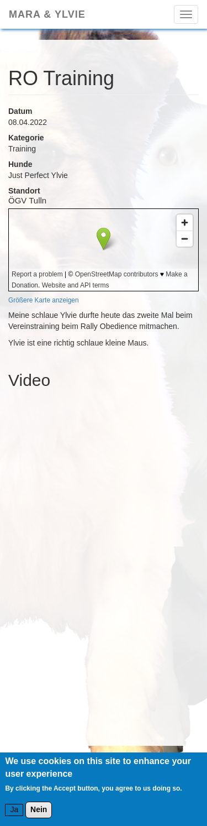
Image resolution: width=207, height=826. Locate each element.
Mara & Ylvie (47, 14)
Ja (14, 809)
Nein (38, 809)
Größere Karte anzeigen (43, 300)
